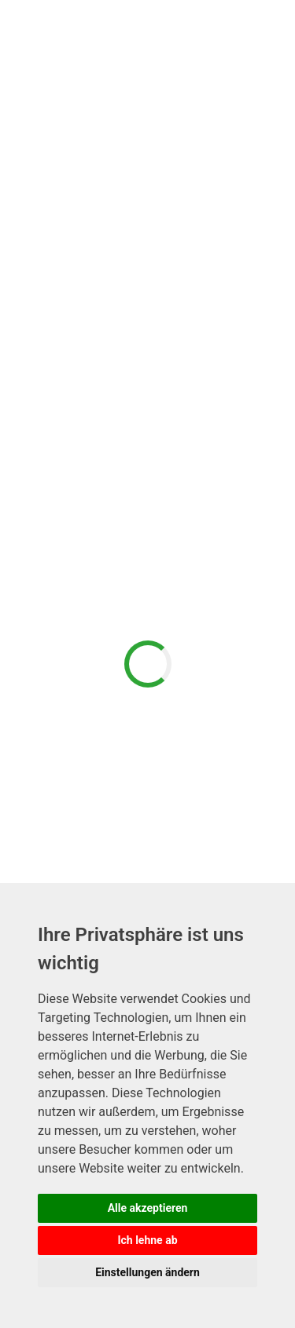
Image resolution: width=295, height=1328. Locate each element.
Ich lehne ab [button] (147, 1240)
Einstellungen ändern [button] (147, 1272)
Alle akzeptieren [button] (148, 1208)
